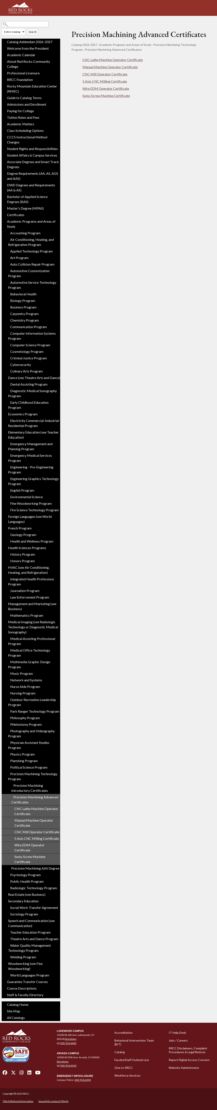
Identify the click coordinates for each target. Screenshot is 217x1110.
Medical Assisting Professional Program (31, 641)
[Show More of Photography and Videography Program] (8, 730)
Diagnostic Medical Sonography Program (32, 393)
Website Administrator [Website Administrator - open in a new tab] (184, 1067)
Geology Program (23, 535)
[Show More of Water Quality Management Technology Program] (8, 944)
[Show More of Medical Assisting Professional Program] (8, 637)
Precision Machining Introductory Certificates (29, 787)
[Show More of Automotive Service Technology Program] (8, 281)
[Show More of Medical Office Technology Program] (8, 649)
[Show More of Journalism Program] (8, 590)
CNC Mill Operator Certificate (36, 832)
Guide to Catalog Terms (24, 98)
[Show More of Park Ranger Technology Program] (8, 710)
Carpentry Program (24, 314)
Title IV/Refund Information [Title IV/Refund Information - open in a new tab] (18, 1101)
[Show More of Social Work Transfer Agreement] (8, 906)
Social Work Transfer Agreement (34, 907)
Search (33, 31)
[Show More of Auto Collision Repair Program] (8, 263)
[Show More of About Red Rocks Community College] (5, 61)
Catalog (119, 1052)
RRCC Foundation (20, 80)
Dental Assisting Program (28, 384)
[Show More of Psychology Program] (8, 874)
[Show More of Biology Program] (8, 299)
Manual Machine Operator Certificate (33, 822)
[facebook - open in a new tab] (5, 1073)
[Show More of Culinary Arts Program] (8, 370)
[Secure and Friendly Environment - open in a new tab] (16, 1054)
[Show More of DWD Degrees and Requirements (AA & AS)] (5, 185)
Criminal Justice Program (28, 358)
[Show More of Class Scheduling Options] (5, 130)
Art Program (19, 258)
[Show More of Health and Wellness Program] (8, 540)
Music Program (21, 673)
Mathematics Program (26, 615)
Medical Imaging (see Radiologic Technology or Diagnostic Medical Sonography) (33, 627)
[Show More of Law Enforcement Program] (8, 596)
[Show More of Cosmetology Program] (8, 350)
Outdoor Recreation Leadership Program (32, 702)
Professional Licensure (23, 73)
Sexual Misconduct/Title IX (53, 1101)
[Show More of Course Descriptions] (5, 988)
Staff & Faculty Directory (25, 995)
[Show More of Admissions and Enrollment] (5, 104)
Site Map (13, 1011)
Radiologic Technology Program (33, 888)
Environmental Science (26, 497)
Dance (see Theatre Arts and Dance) (34, 378)
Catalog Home (17, 1004)
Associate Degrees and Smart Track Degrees (33, 164)
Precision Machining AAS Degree (35, 868)
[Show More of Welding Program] (8, 956)
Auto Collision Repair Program (32, 264)
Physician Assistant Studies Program (28, 745)
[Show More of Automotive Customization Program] (8, 270)
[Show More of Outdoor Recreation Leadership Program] (8, 699)
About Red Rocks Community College (28, 63)
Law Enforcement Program (29, 597)
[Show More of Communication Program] (8, 326)
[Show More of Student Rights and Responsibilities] (5, 149)
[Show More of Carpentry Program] (8, 313)
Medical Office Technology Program (29, 652)
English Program (22, 490)
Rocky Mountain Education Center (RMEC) (32, 88)
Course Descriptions (22, 988)
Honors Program (22, 561)
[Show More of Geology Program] (8, 534)
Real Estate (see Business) (26, 894)
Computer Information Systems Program (32, 335)
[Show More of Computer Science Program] (8, 344)
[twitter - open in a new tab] (13, 1073)
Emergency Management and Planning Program (30, 446)
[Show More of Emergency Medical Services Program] (8, 454)
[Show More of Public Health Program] (8, 880)
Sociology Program (24, 914)
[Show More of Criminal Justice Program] (8, 357)
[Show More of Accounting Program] (8, 232)
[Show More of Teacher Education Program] (8, 931)
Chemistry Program (24, 320)
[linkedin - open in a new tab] (29, 1073)
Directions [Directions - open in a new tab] (71, 1038)
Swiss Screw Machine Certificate (29, 859)
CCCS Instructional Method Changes (27, 139)
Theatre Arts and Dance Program (34, 939)
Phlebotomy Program (26, 724)
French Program (20, 528)
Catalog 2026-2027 (84, 44)
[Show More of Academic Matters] (5, 124)
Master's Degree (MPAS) (25, 208)
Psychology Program (25, 875)
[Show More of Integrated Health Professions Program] (8, 578)
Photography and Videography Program (31, 733)
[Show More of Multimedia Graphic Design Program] (8, 661)
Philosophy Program (25, 718)
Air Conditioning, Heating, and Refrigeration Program (31, 242)
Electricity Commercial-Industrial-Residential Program (34, 423)
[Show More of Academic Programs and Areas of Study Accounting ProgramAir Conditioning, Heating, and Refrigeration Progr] (5, 221)
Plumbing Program (24, 761)
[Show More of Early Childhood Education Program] (8, 401)
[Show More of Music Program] (8, 672)
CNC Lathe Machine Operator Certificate (36, 811)
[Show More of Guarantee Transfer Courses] (5, 982)
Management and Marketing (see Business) (32, 606)
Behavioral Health (23, 294)
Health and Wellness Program (31, 541)
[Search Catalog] (25, 24)
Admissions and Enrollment (26, 104)
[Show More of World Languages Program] (8, 974)
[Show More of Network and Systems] (8, 679)
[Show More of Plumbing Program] (8, 760)
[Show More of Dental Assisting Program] (8, 383)
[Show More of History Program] (8, 553)
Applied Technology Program (31, 251)
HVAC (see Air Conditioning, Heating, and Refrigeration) (28, 569)
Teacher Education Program (30, 932)
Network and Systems (26, 680)
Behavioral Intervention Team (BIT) (134, 1042)
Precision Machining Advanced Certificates (34, 799)
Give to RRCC (123, 1067)
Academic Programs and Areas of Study (31, 223)
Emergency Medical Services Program (30, 457)
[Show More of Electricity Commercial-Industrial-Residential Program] (8, 419)
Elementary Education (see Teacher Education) (33, 434)
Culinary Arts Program (26, 371)
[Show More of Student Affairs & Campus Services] (5, 155)
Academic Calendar (21, 55)
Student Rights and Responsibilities (32, 149)
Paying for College (20, 111)
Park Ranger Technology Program (34, 711)
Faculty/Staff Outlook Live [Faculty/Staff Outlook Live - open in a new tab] (131, 1060)
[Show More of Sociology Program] (8, 913)
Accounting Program (25, 233)
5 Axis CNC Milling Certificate (36, 838)
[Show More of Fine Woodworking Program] (8, 502)
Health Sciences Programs (27, 548)
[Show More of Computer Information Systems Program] (8, 332)
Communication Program (28, 327)
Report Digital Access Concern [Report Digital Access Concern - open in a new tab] (189, 1060)
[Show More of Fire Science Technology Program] (8, 509)
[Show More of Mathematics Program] (8, 614)
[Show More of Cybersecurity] (8, 363)
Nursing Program (22, 693)
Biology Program (22, 301)
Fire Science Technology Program (34, 510)
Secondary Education (23, 901)
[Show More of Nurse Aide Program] (8, 685)
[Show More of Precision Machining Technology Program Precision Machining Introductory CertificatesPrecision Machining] (8, 773)
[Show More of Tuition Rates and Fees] (5, 117)
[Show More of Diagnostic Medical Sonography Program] (8, 390)
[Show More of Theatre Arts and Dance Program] (8, 938)
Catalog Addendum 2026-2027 (29, 42)
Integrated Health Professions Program (31, 581)
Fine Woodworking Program (31, 503)
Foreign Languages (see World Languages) (30, 519)
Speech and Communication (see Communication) (31, 923)
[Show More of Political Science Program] (8, 766)
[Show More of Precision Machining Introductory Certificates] (11, 784)
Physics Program (22, 754)
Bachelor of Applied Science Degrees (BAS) (27, 199)
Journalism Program (24, 591)
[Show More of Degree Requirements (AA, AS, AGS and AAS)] (5, 173)
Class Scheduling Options (25, 130)
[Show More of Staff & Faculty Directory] (5, 995)
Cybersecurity (20, 365)
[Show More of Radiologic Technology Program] (8, 887)
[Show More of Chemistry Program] (8, 319)
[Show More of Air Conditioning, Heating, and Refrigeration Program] (8, 238)
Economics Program (23, 414)
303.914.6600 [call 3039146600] (68, 1043)
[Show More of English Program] (8, 489)
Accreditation (123, 1032)
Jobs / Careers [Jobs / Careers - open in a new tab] (178, 1040)
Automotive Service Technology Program (32, 284)
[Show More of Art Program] (8, 257)
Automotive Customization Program (29, 273)
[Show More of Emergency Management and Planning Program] (8, 443)
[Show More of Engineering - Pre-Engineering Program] (8, 466)
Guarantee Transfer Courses (27, 982)
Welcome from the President (28, 48)
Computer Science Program (30, 345)
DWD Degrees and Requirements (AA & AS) (31, 187)
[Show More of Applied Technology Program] (8, 250)
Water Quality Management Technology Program (29, 947)
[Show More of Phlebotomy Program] (8, 723)
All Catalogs (16, 1018)
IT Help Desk (177, 1032)
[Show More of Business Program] (8, 306)
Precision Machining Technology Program (32, 776)
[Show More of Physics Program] (8, 753)
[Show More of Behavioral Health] (8, 293)
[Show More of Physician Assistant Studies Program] (8, 741)
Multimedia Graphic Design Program (29, 664)
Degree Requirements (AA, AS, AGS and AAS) (32, 175)
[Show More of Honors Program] (8, 560)
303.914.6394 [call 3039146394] (83, 1079)
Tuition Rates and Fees (23, 117)
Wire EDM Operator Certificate (29, 847)
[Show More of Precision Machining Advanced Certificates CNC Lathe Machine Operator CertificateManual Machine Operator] (11, 796)
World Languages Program (29, 975)
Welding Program (23, 957)
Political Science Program (28, 767)
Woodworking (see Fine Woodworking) (25, 966)
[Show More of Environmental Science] (8, 496)
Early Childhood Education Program (28, 404)
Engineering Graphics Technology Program (33, 481)
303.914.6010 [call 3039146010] (68, 1065)
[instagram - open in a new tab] (21, 1073)
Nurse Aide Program (25, 687)
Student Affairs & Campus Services (32, 155)
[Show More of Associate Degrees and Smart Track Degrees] (5, 162)
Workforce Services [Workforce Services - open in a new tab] (127, 1075)
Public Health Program (27, 881)
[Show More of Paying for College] (5, 111)
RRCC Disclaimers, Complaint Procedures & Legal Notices (188, 1050)
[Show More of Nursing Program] (8, 692)
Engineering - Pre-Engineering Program (30, 469)
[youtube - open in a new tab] (37, 1073)
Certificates (15, 215)
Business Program (23, 307)
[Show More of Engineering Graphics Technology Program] (8, 478)
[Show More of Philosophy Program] (8, 717)
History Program (22, 554)
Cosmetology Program (26, 351)
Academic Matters (20, 124)
